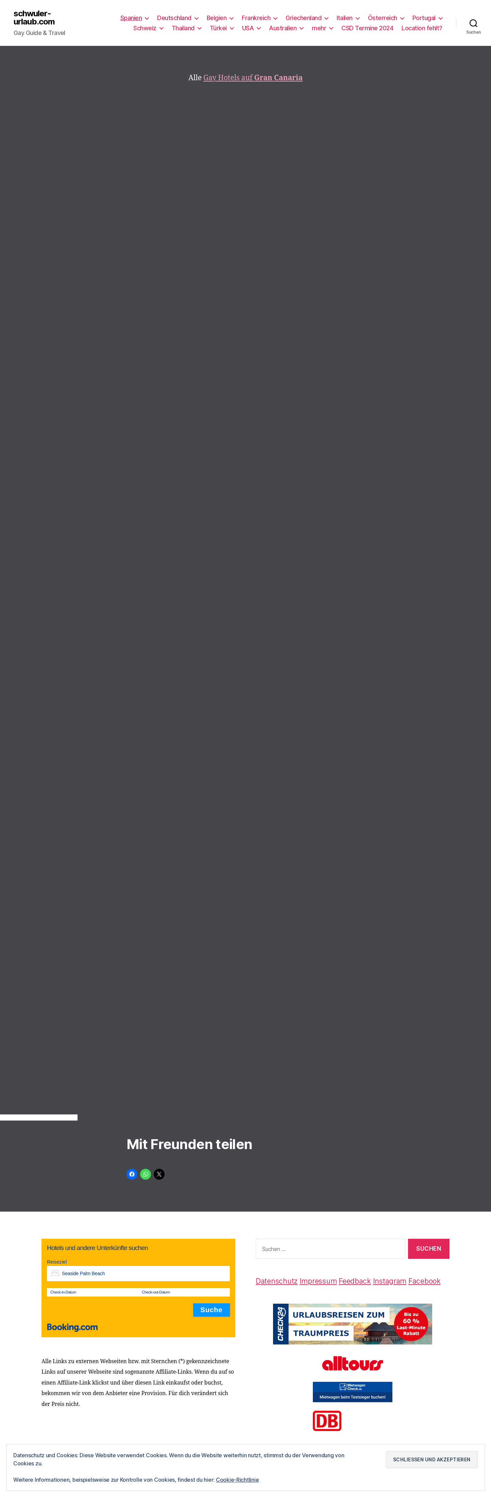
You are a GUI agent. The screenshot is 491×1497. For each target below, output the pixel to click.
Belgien (217, 17)
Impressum (318, 1281)
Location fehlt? (422, 28)
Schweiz (144, 28)
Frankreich (256, 17)
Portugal (424, 17)
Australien (283, 28)
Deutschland (174, 17)
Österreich (382, 17)
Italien (345, 17)
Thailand (183, 28)
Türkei (218, 28)
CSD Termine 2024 (367, 28)
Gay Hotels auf (253, 78)
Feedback (355, 1281)
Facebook (424, 1281)
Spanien (131, 17)
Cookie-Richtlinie (237, 1479)
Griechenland (303, 17)
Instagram (390, 1281)
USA (248, 28)
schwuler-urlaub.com (34, 18)
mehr (319, 28)
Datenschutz (277, 1281)
